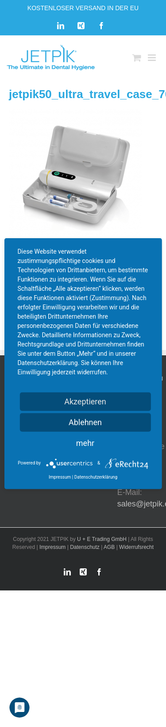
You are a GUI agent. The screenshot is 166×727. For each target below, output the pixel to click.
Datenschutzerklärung (95, 476)
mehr (85, 442)
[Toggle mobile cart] (136, 57)
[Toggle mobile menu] (152, 57)
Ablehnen (85, 421)
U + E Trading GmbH (102, 539)
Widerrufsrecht (136, 547)
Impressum (52, 547)
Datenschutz (85, 547)
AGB (109, 547)
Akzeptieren (85, 401)
